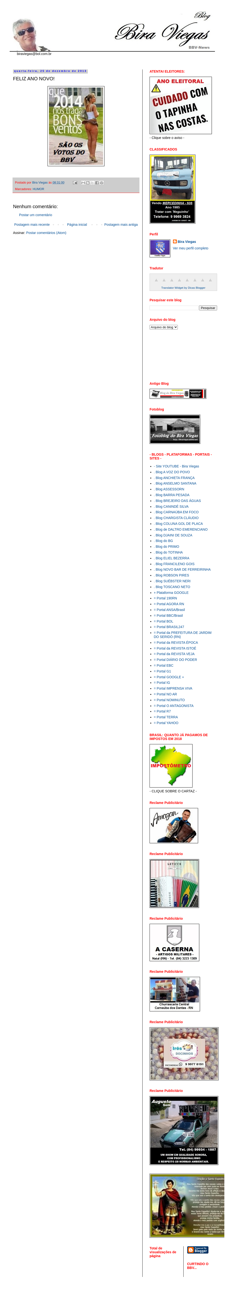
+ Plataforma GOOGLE (171, 593)
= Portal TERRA (166, 717)
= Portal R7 (162, 711)
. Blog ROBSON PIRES (171, 575)
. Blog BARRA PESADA (172, 495)
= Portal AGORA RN (169, 604)
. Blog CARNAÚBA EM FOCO (176, 512)
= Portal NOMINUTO (169, 700)
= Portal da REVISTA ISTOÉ (175, 648)
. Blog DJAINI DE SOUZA (173, 535)
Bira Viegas (187, 242)
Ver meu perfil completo (190, 248)
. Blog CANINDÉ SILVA (171, 506)
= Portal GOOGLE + (169, 677)
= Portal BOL (163, 621)
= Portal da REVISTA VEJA (174, 654)
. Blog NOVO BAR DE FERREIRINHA (182, 569)
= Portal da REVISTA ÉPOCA (176, 642)
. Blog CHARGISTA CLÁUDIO (176, 518)
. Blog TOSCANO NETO (172, 587)
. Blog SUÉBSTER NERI (172, 581)
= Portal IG (162, 683)
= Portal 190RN (165, 598)
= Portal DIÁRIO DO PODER (175, 660)
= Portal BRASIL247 (169, 627)
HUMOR (38, 189)
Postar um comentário (35, 215)
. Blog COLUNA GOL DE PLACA (178, 524)
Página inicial (77, 224)
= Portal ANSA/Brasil (169, 610)
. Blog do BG (163, 541)
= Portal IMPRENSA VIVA (173, 688)
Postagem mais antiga (121, 224)
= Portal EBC (163, 665)
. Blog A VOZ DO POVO (172, 472)
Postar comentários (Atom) (46, 233)
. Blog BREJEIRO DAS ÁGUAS (177, 501)
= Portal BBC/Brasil (168, 615)
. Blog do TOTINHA (168, 552)
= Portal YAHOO (166, 723)
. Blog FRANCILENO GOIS (174, 564)
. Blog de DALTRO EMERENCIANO (181, 529)
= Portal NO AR (165, 694)
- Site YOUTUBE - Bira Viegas (176, 466)
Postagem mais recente (32, 224)
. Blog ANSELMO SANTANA (175, 483)
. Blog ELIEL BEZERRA (171, 558)
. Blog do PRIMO (166, 546)
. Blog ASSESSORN (169, 489)
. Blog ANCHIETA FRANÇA (174, 478)
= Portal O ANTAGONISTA (174, 706)
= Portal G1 (162, 671)
